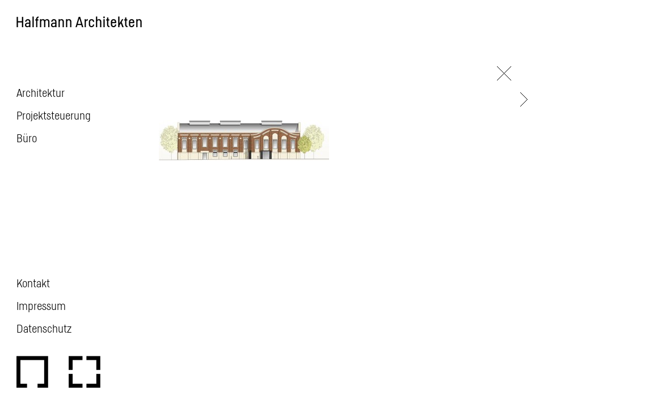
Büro (26, 137)
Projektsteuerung (53, 115)
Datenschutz (43, 328)
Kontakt (33, 283)
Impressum (41, 305)
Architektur (40, 92)
